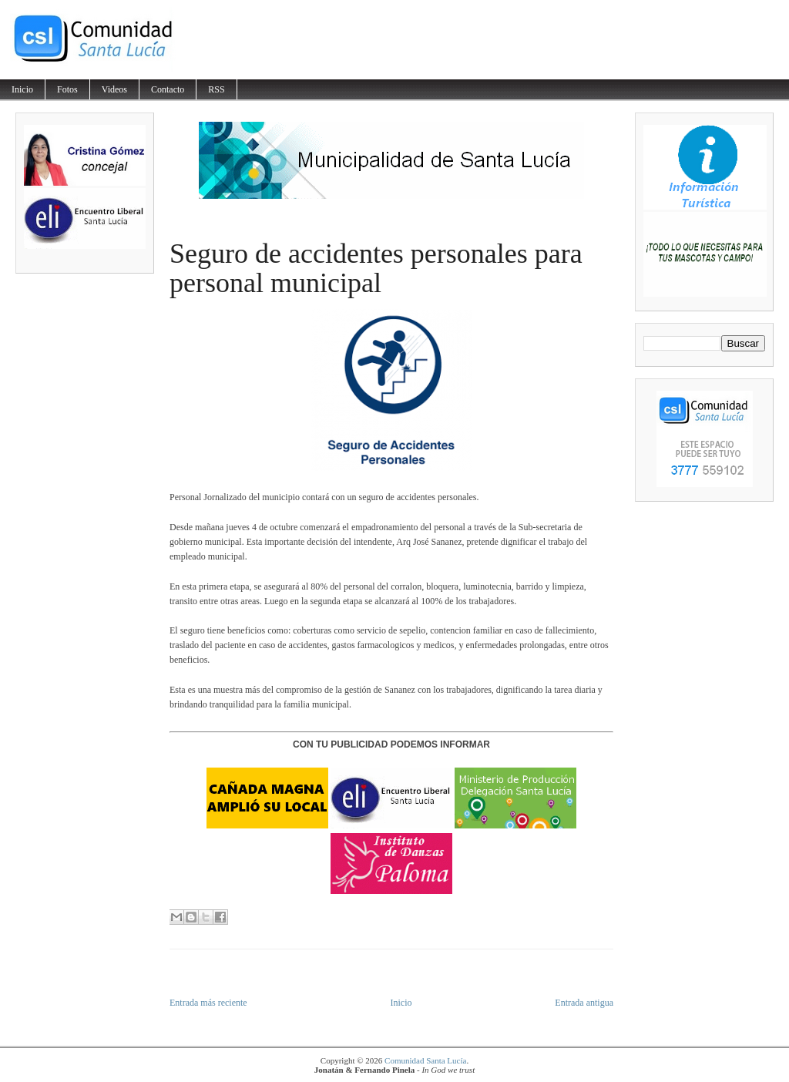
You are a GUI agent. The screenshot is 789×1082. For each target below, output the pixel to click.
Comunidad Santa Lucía (425, 1060)
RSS (216, 89)
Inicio (22, 89)
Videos (114, 89)
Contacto (167, 89)
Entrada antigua (584, 1002)
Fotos (67, 89)
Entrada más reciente (208, 1002)
